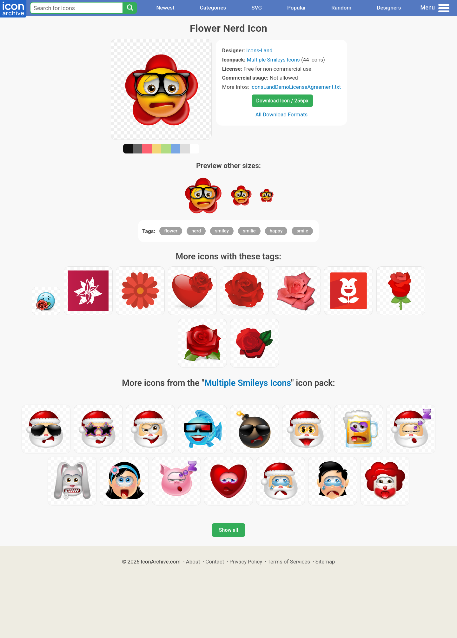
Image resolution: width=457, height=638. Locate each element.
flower (170, 231)
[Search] (130, 8)
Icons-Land (259, 50)
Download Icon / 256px (282, 101)
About (193, 561)
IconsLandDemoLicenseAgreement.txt (295, 87)
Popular (296, 7)
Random (341, 7)
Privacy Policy (245, 561)
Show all (228, 530)
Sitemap (325, 561)
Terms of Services (289, 561)
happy (276, 231)
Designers (389, 7)
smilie (249, 231)
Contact (214, 561)
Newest (165, 7)
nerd (196, 231)
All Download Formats (281, 114)
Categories (213, 7)
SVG (256, 7)
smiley (222, 231)
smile (302, 231)
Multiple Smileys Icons (273, 59)
